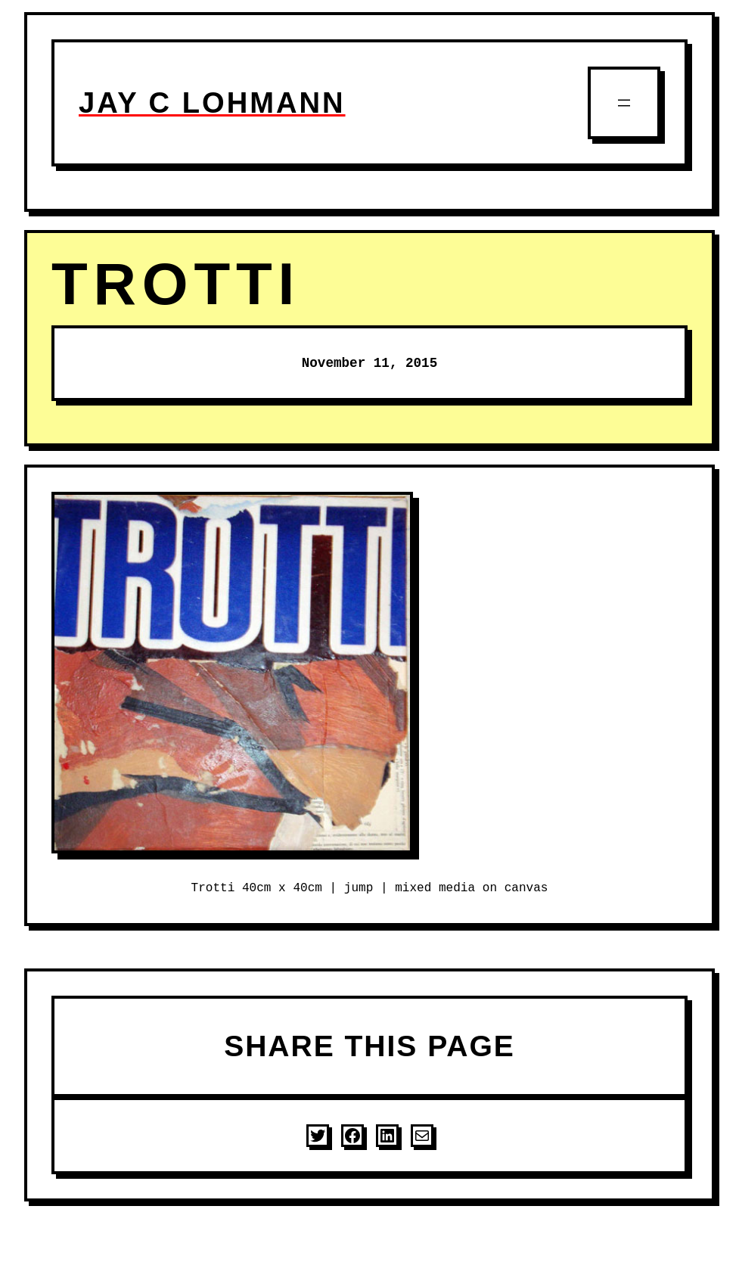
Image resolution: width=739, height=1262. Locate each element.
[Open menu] (624, 103)
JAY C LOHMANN (212, 102)
